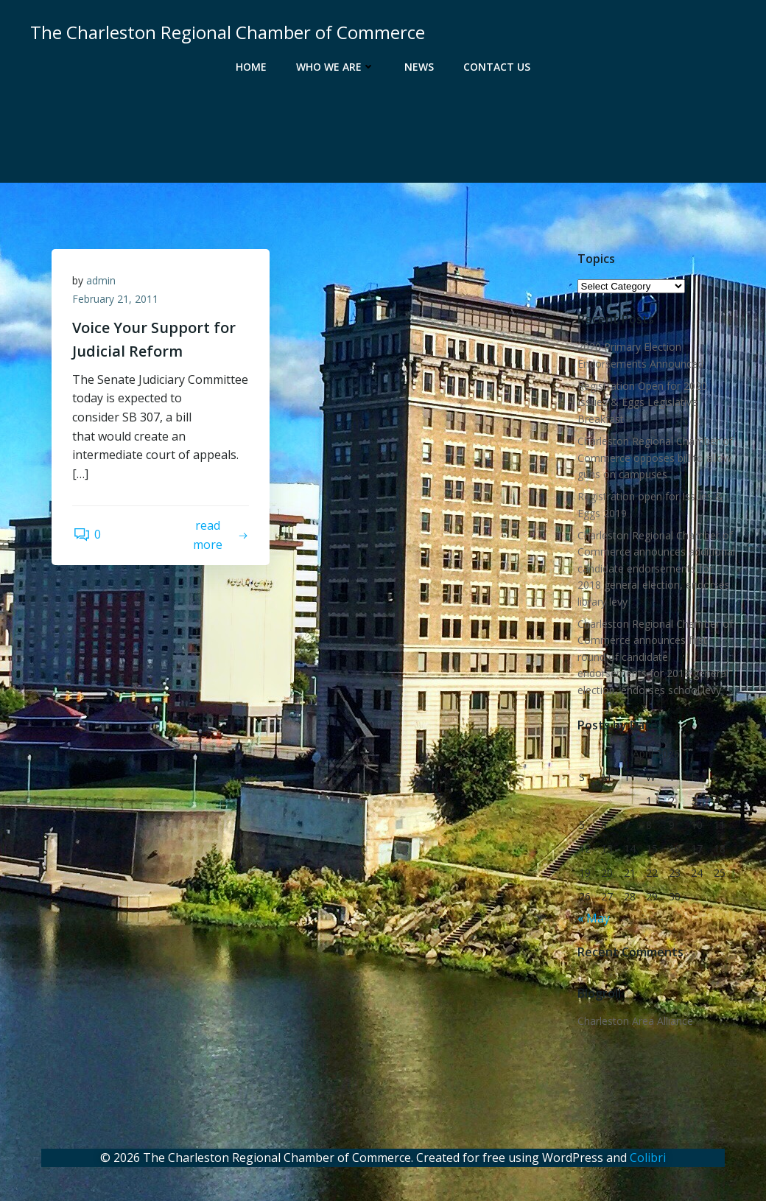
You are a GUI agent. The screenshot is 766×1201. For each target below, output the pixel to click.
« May (593, 919)
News (419, 67)
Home (251, 67)
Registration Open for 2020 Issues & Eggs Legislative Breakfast (641, 403)
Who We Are (335, 67)
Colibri (648, 1157)
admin (102, 282)
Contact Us (496, 67)
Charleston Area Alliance (634, 1022)
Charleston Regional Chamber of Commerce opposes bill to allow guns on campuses (654, 458)
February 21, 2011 (117, 301)
